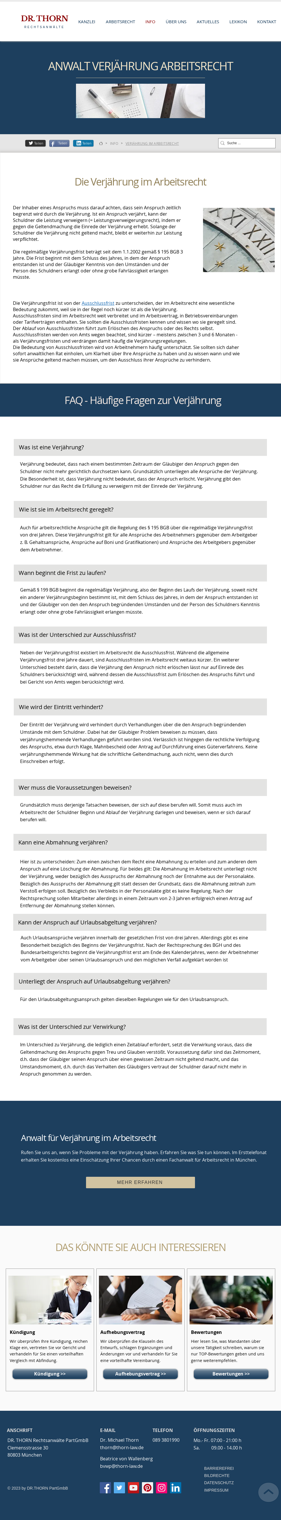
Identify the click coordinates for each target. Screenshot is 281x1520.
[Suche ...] (245, 143)
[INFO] (114, 143)
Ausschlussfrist (98, 303)
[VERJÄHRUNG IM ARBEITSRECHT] (152, 143)
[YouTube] (133, 1487)
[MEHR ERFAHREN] (140, 1182)
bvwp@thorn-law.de (121, 1466)
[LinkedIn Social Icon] (175, 1487)
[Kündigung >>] (50, 1374)
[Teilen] (35, 143)
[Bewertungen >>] (231, 1374)
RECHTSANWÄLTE (44, 27)
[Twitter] (119, 1487)
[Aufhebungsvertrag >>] (140, 1374)
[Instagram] (161, 1487)
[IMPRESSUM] (217, 1490)
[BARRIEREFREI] (220, 1469)
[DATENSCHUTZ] (220, 1483)
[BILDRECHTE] (220, 1476)
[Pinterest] (147, 1487)
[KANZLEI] (101, 143)
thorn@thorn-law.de (122, 1447)
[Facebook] (105, 1487)
